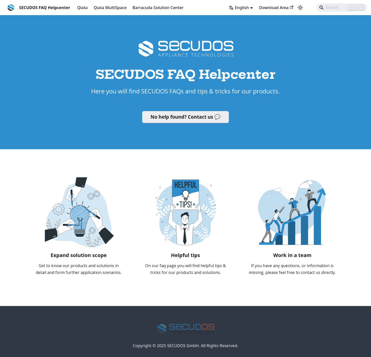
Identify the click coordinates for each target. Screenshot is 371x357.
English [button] (239, 7)
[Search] (341, 8)
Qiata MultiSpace (110, 7)
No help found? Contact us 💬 (185, 117)
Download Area (276, 7)
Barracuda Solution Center (158, 7)
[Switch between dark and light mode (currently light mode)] (300, 8)
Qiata (82, 7)
